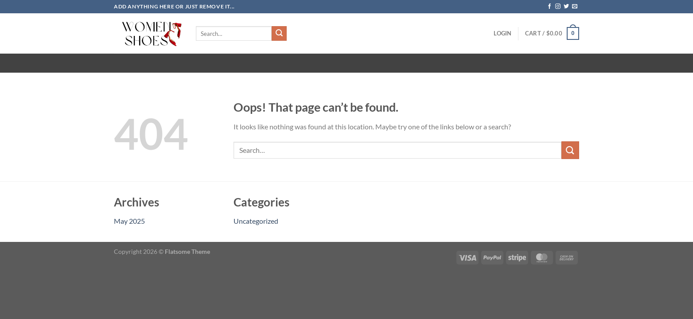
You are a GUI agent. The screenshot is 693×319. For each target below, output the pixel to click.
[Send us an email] (574, 7)
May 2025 (129, 221)
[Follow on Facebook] (549, 7)
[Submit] (279, 33)
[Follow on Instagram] (558, 7)
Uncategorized (256, 221)
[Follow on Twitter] (566, 7)
